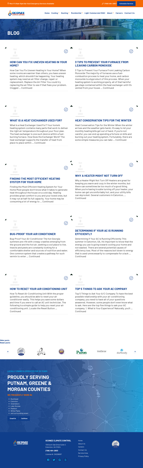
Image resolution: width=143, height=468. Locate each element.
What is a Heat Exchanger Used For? (36, 120)
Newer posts (5, 343)
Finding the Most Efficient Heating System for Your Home (35, 180)
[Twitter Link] (54, 460)
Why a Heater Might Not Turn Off (99, 175)
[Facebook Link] (48, 460)
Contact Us (130, 13)
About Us (81, 444)
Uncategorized (18, 94)
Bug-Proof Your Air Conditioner (33, 234)
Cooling (54, 13)
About (110, 13)
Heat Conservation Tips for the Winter (103, 120)
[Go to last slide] (8, 351)
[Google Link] (60, 460)
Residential (76, 13)
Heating (64, 13)
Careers (119, 13)
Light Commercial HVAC (95, 13)
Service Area (83, 453)
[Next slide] (135, 351)
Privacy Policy (83, 456)
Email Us (13, 418)
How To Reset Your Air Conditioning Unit (38, 288)
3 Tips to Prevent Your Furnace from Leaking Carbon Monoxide (101, 63)
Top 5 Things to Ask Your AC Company (101, 288)
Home (47, 13)
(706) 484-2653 (109, 3)
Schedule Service (126, 3)
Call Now (24, 418)
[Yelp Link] (65, 460)
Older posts (4, 340)
